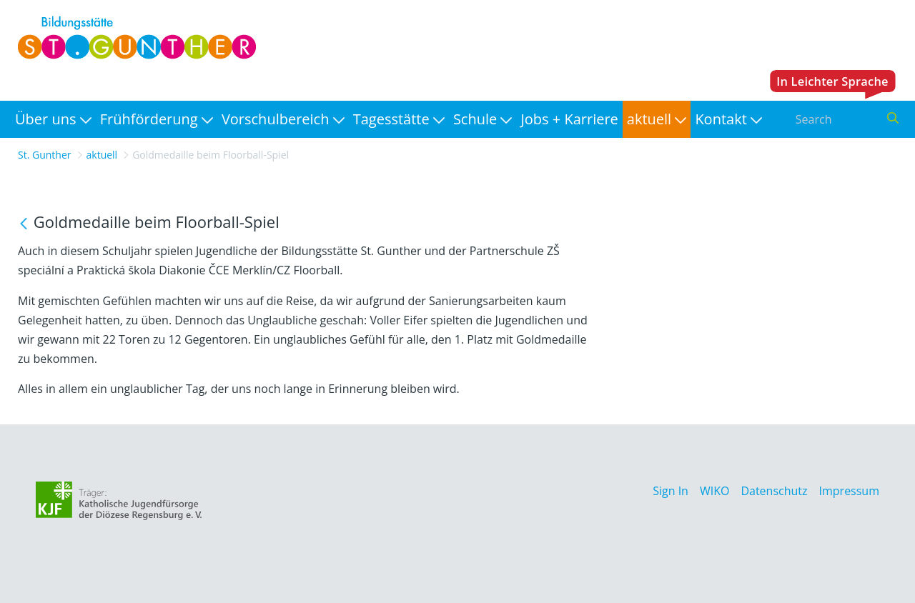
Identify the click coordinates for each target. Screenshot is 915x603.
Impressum (849, 491)
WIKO (714, 491)
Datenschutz (774, 491)
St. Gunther (44, 154)
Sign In (670, 491)
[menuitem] (53, 119)
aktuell (102, 154)
